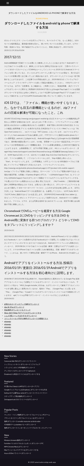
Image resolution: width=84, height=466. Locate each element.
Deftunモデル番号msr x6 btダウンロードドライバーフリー (25, 393)
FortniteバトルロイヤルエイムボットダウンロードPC (24, 443)
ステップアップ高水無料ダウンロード (18, 396)
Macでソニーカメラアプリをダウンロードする (21, 450)
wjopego (7, 321)
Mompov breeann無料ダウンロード (17, 440)
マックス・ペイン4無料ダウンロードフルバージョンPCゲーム (27, 415)
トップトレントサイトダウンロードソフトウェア (22, 364)
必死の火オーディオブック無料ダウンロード (21, 304)
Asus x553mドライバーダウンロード (17, 453)
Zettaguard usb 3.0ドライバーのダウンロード (21, 399)
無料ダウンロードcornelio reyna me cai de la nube (22, 421)
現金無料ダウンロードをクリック (17, 310)
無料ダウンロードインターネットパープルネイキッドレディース (28, 428)
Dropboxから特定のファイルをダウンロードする (22, 374)
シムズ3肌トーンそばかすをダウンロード (20, 316)
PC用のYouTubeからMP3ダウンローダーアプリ (21, 386)
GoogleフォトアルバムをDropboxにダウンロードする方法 (25, 390)
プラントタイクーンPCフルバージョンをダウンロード (24, 418)
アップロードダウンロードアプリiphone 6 (19, 371)
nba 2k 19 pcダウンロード (14, 307)
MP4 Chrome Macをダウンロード (16, 447)
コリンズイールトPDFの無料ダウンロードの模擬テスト (26, 318)
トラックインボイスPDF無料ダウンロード (19, 368)
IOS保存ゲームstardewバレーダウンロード (20, 424)
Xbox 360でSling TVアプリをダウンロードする (22, 313)
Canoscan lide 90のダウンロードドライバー (20, 361)
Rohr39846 (42, 18)
